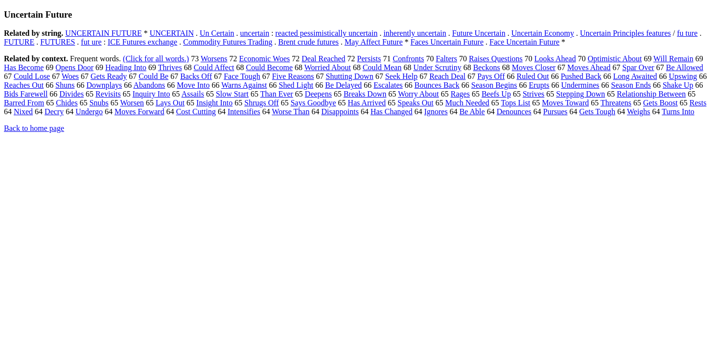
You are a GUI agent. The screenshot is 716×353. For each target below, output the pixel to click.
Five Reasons (293, 76)
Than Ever (276, 94)
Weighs (638, 111)
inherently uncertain (414, 33)
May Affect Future (374, 42)
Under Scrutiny (437, 67)
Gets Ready (109, 76)
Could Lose (32, 76)
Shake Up (678, 85)
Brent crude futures (308, 42)
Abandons (149, 85)
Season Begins (494, 85)
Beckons (486, 67)
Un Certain (217, 33)
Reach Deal (447, 76)
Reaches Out (24, 85)
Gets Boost (660, 103)
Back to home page (34, 128)
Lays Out (170, 103)
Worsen (132, 103)
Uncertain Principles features (625, 33)
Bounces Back (437, 85)
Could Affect (214, 67)
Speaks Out (415, 103)
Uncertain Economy (542, 33)
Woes (70, 76)
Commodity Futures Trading (227, 42)
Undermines (580, 85)
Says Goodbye (313, 103)
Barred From (24, 103)
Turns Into (678, 111)
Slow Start (232, 94)
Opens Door (74, 67)
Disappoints (339, 111)
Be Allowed (684, 67)
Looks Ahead (555, 58)
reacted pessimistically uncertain (327, 33)
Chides (66, 103)
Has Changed (391, 111)
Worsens (214, 58)
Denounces (514, 111)
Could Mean (382, 67)
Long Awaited (635, 76)
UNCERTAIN (172, 33)
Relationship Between (651, 94)
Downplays (104, 85)
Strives (533, 94)
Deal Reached (323, 58)
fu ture (687, 33)
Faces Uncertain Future (447, 42)
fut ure (91, 42)
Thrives (170, 67)
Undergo (89, 111)
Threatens (616, 103)
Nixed (23, 111)
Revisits (108, 94)
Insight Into (214, 103)
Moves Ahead (588, 67)
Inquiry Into (151, 94)
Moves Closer (533, 67)
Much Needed (467, 103)
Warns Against (244, 85)
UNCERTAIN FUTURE (103, 33)
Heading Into (125, 67)
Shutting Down (349, 76)
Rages (460, 94)
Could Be (153, 76)
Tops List (516, 103)
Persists (369, 58)
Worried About (327, 67)
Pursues (555, 111)
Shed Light (296, 85)
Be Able (472, 111)
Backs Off (196, 76)
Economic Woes (264, 58)
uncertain (255, 33)
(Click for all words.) (156, 58)
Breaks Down (365, 94)
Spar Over (638, 67)
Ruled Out (532, 76)
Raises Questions (496, 58)
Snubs (99, 103)
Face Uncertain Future (524, 42)
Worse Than (290, 111)
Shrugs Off (261, 103)
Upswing (683, 76)
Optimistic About (615, 58)
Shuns (64, 85)
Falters (447, 58)
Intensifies (244, 111)
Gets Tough (597, 111)
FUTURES (57, 42)
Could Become (269, 67)
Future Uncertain (479, 33)
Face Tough (242, 76)
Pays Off (491, 76)
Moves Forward (139, 111)
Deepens (318, 94)
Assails (193, 94)
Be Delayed (343, 85)
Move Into (193, 85)
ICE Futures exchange (142, 42)
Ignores (436, 111)
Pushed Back (581, 76)
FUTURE (19, 42)
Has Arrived (367, 103)
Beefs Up (496, 94)
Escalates (388, 85)
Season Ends (631, 85)
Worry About (418, 94)
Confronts (408, 58)
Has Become (24, 67)
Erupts (539, 85)
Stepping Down (580, 94)
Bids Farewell (25, 94)
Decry (54, 111)
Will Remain (673, 58)
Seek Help (401, 76)
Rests (698, 103)
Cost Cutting (196, 111)
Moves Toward (565, 103)
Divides (71, 94)
